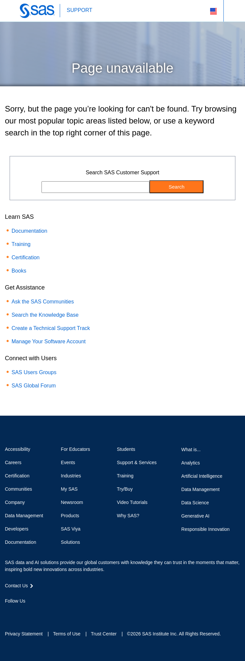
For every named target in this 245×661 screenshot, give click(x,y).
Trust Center (104, 633)
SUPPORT (79, 10)
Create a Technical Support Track (51, 328)
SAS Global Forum (34, 385)
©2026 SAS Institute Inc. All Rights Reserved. (174, 633)
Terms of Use (66, 633)
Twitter (20, 613)
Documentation (29, 231)
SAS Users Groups (34, 372)
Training (21, 244)
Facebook (8, 613)
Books (19, 271)
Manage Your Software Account (49, 341)
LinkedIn (32, 613)
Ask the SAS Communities (43, 301)
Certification (26, 257)
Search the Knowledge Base (45, 315)
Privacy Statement (24, 633)
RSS (55, 613)
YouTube (44, 613)
